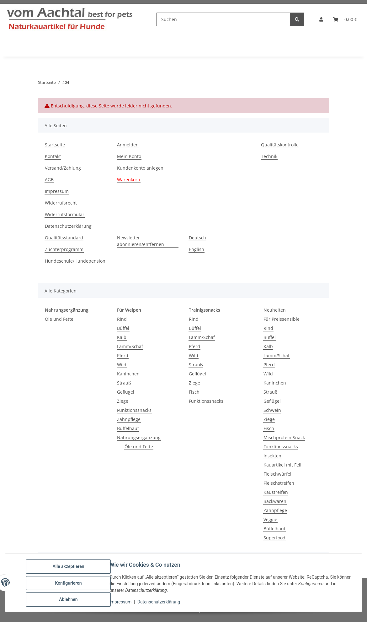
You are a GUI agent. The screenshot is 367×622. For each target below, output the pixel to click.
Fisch (194, 392)
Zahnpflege (129, 419)
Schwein (272, 410)
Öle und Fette (59, 319)
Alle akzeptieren (69, 567)
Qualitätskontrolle (280, 145)
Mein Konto (129, 156)
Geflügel (125, 392)
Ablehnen (69, 599)
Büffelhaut (128, 428)
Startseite (55, 145)
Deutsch (197, 238)
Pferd (122, 355)
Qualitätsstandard (64, 238)
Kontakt (53, 156)
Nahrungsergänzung (139, 437)
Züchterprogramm (64, 249)
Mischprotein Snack (284, 437)
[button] (321, 19)
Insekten (272, 456)
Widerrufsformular (64, 214)
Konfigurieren (69, 583)
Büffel (123, 328)
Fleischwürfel (277, 474)
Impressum (121, 602)
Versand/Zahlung (63, 168)
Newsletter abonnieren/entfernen (140, 241)
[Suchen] (223, 19)
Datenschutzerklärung (159, 602)
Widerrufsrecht (61, 203)
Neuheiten (274, 310)
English (196, 249)
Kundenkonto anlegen (140, 168)
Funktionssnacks (134, 410)
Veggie (270, 519)
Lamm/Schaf (130, 346)
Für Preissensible (281, 319)
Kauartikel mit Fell (282, 465)
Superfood (274, 538)
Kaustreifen (275, 492)
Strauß (124, 383)
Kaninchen (128, 374)
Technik (269, 156)
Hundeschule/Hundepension (75, 261)
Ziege (122, 401)
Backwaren (274, 501)
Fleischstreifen (278, 483)
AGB (49, 180)
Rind (122, 319)
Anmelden (128, 145)
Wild (121, 365)
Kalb (121, 337)
